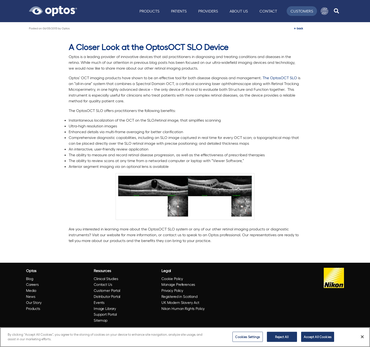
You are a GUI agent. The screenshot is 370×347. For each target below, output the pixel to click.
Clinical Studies (106, 278)
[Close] (362, 336)
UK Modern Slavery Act (180, 302)
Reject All (281, 337)
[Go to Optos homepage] (53, 10)
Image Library (105, 308)
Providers (208, 11)
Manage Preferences (178, 284)
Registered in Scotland (179, 296)
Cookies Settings (247, 337)
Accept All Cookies (317, 337)
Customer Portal (107, 290)
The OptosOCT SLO (280, 77)
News (30, 296)
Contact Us (103, 284)
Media (31, 290)
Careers (32, 284)
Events (99, 302)
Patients (179, 11)
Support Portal (105, 314)
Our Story (34, 302)
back (298, 28)
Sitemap (100, 320)
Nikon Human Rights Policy (183, 308)
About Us (239, 11)
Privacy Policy (172, 290)
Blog (29, 278)
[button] (324, 11)
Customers (302, 11)
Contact (268, 11)
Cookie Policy (172, 278)
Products (149, 11)
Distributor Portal (107, 296)
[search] (336, 11)
